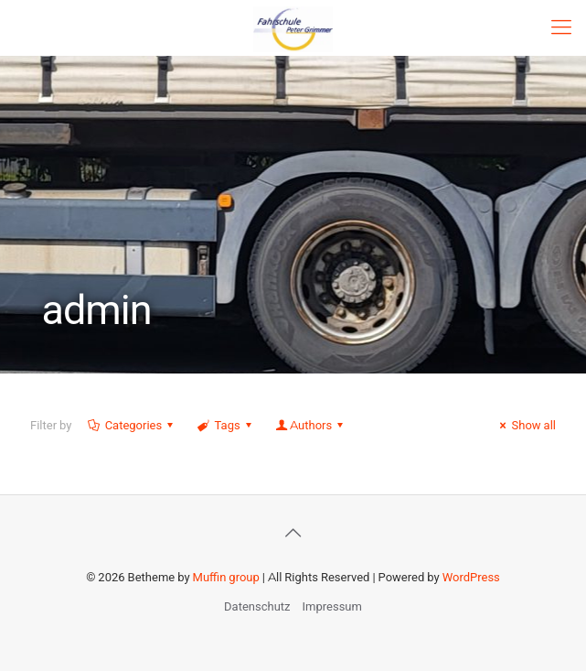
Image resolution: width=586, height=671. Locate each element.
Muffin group (226, 576)
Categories (131, 424)
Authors (310, 424)
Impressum (332, 606)
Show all (525, 424)
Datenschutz (257, 606)
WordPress (471, 576)
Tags (226, 424)
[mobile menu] (561, 27)
